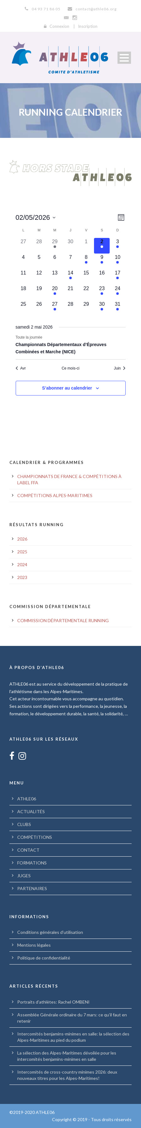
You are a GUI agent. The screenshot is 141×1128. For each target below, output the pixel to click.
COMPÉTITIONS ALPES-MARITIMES (54, 495)
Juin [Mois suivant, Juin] (119, 368)
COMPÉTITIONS (34, 837)
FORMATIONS (32, 862)
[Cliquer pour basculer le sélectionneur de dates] (35, 217)
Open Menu (124, 58)
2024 (22, 564)
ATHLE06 (26, 798)
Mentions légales (34, 945)
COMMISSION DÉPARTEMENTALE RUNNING (63, 620)
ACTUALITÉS (31, 811)
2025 (22, 551)
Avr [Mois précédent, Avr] (21, 368)
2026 (22, 538)
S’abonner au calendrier (67, 387)
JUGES (24, 875)
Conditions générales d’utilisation (50, 932)
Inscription (87, 26)
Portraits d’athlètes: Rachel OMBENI (53, 1002)
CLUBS (24, 824)
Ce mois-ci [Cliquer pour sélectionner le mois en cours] (71, 368)
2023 (22, 577)
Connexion (59, 26)
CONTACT (28, 850)
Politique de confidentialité (43, 957)
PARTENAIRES (32, 888)
